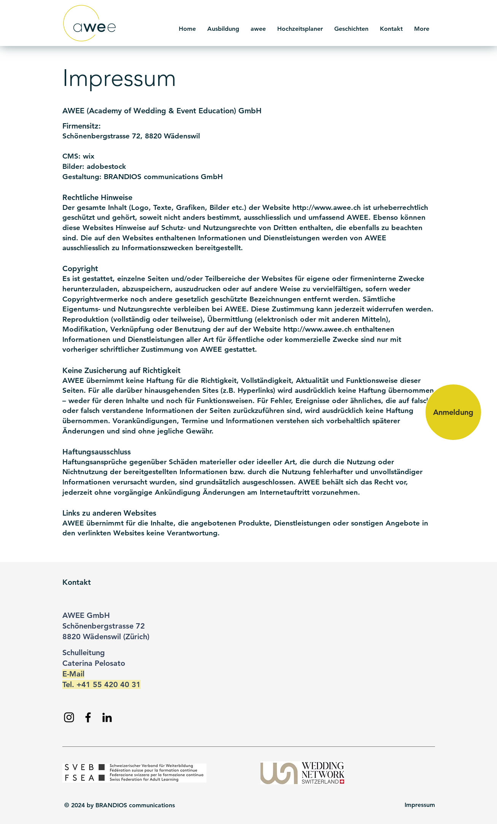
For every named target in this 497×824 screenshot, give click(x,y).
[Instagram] (69, 717)
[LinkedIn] (107, 717)
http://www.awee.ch (326, 207)
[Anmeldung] (453, 412)
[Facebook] (88, 717)
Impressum (420, 804)
